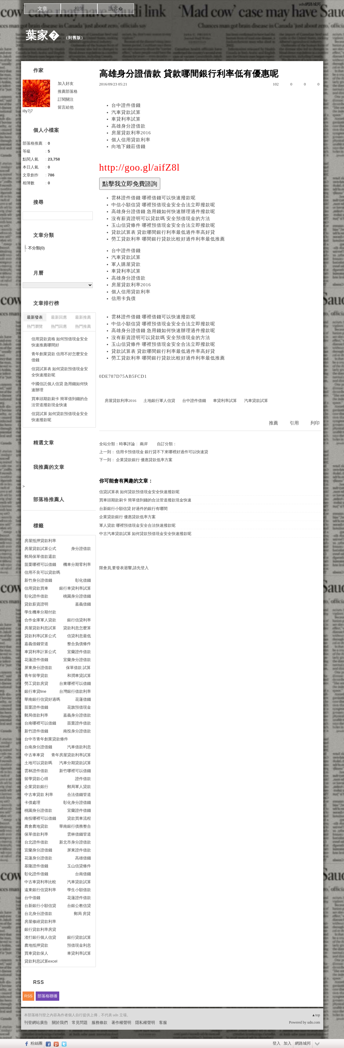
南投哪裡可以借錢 (40, 818)
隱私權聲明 (145, 1022)
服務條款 (99, 1022)
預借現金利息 (79, 945)
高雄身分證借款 (128, 126)
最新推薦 (83, 317)
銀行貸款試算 (79, 937)
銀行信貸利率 (79, 620)
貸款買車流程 (79, 818)
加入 (287, 1043)
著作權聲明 (121, 1022)
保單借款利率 (36, 834)
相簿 (79, 8)
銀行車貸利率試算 (75, 588)
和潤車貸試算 (79, 675)
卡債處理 (32, 802)
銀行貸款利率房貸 (40, 929)
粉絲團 (36, 1043)
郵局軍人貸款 (79, 786)
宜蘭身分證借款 (77, 659)
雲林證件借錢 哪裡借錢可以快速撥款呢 (153, 197)
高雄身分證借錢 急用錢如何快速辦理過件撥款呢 (163, 211)
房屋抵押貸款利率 (40, 540)
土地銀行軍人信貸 (159, 400)
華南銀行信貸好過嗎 (42, 699)
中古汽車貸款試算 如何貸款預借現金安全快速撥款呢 (145, 533)
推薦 (273, 423)
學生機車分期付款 (40, 612)
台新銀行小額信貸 (40, 905)
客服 (163, 1022)
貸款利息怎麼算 (77, 628)
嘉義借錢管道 (36, 643)
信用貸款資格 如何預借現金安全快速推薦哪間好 (59, 342)
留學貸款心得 (36, 778)
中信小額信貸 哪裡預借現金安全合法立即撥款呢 (163, 204)
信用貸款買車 (36, 588)
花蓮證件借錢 (36, 659)
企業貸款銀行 (36, 786)
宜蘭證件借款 (79, 651)
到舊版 (74, 37)
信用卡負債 (123, 298)
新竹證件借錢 (36, 731)
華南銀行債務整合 (75, 826)
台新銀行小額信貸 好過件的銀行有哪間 (133, 508)
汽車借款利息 (79, 747)
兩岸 (144, 444)
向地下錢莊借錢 (128, 146)
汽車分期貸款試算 (75, 763)
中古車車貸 (34, 755)
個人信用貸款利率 (130, 139)
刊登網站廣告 (36, 1022)
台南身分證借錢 (38, 747)
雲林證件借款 (36, 770)
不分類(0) (36, 248)
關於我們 (60, 1022)
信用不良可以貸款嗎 (42, 572)
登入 (277, 1043)
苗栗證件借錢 (36, 707)
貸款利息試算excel (40, 961)
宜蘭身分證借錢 (38, 850)
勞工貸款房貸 (36, 683)
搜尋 (87, 215)
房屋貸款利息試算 (40, 628)
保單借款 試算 (78, 667)
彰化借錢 (83, 580)
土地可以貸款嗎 (38, 763)
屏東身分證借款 (38, 667)
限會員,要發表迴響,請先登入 (124, 568)
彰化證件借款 (36, 596)
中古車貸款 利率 (38, 794)
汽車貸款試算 (126, 112)
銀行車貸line (35, 691)
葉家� (43, 35)
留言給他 (66, 107)
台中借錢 (32, 897)
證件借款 (83, 778)
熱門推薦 (83, 326)
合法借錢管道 (79, 794)
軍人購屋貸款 (126, 264)
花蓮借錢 (83, 699)
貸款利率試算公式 (40, 636)
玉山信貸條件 (79, 866)
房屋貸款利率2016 (131, 132)
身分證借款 (81, 548)
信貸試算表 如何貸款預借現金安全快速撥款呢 (139, 492)
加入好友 (66, 83)
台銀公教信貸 (79, 905)
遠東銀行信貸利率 (40, 889)
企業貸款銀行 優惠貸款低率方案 (144, 459)
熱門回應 (59, 326)
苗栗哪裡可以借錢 (40, 564)
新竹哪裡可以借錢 (75, 770)
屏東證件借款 (79, 850)
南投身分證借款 (77, 731)
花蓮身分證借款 (38, 858)
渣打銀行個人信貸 (40, 937)
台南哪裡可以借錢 (40, 723)
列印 (315, 423)
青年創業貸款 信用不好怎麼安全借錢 (59, 357)
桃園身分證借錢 (77, 596)
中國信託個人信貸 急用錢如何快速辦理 (59, 386)
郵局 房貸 (82, 913)
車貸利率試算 (126, 119)
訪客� (115, 8)
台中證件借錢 (126, 105)
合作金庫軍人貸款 (40, 620)
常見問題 (80, 1022)
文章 (42, 8)
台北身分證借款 (38, 913)
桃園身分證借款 (38, 810)
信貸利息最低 (79, 636)
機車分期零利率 (77, 564)
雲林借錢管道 (79, 834)
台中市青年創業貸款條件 (46, 739)
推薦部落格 (68, 91)
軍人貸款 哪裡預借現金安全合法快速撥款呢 (137, 525)
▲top (316, 1015)
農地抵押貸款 (36, 945)
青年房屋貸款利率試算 (71, 755)
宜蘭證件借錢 (79, 810)
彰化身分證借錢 (77, 802)
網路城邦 (303, 1043)
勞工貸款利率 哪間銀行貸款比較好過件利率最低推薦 (168, 239)
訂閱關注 (66, 99)
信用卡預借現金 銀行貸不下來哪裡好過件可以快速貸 (162, 452)
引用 (294, 423)
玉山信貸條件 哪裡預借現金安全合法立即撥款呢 (163, 225)
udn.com (313, 1022)
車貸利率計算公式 (40, 651)
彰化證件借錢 (36, 874)
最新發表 (35, 317)
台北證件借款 (36, 842)
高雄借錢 (83, 858)
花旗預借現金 (79, 707)
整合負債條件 (79, 643)
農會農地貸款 (36, 826)
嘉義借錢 (83, 604)
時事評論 (127, 444)
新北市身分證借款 (75, 842)
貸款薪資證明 (36, 604)
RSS (28, 996)
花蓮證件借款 (79, 897)
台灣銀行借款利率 (75, 691)
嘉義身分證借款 (77, 715)
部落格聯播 (47, 996)
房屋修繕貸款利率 (40, 921)
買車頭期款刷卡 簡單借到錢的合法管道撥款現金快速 (145, 500)
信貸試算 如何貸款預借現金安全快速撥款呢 (59, 416)
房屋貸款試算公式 (40, 548)
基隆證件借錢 (36, 866)
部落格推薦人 (48, 499)
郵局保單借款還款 (40, 556)
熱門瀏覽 (35, 326)
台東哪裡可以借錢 (75, 683)
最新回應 (59, 317)
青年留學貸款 (36, 675)
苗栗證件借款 (79, 723)
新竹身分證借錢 (38, 580)
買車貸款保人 (36, 953)
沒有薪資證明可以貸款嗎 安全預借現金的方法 (161, 218)
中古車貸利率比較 (40, 882)
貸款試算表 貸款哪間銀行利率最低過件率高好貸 (163, 232)
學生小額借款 (79, 889)
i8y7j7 (28, 111)
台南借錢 (83, 874)
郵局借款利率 (36, 715)
